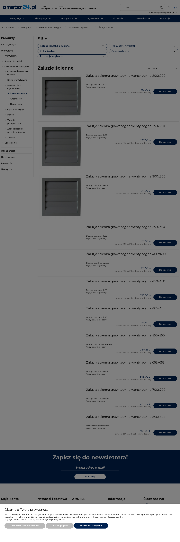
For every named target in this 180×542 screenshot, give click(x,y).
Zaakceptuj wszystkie (91, 525)
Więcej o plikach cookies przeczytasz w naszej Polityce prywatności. (35, 519)
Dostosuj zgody (59, 525)
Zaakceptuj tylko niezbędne (25, 525)
